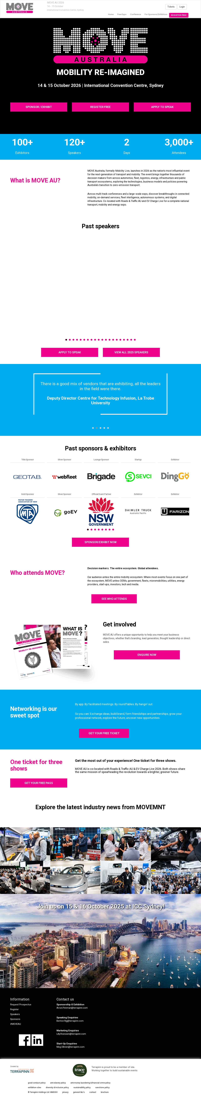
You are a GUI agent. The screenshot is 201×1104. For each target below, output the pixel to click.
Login (182, 6)
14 (113, 340)
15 (117, 340)
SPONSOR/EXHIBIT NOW (100, 542)
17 (124, 340)
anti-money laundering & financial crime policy (90, 1083)
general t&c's (79, 1092)
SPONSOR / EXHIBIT (39, 107)
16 (120, 340)
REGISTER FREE (100, 107)
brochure (105, 1092)
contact (92, 1092)
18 (127, 340)
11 (102, 340)
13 (109, 340)
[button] (93, 428)
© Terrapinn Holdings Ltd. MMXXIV (43, 1092)
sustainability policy (82, 1087)
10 (99, 340)
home (111, 14)
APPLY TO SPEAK (162, 107)
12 (106, 340)
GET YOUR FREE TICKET (104, 733)
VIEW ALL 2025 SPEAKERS (131, 352)
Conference (135, 14)
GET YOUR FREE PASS (38, 783)
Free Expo (121, 14)
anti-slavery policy (58, 1083)
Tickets (171, 6)
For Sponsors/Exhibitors (156, 14)
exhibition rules (34, 1087)
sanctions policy (102, 1087)
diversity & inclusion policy (57, 1087)
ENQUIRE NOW (147, 654)
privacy (65, 1092)
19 (131, 340)
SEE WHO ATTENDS (114, 598)
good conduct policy (37, 1083)
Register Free (179, 15)
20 (135, 340)
